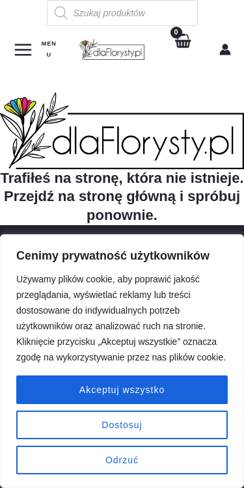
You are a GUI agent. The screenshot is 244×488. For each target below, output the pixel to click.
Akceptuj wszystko (122, 390)
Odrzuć (122, 460)
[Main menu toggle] (35, 49)
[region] (122, 361)
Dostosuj (122, 425)
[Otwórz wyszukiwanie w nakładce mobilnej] (122, 13)
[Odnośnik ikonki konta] (225, 49)
